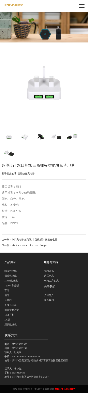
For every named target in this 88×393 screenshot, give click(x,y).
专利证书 (49, 270)
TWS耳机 (9, 314)
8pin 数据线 (10, 270)
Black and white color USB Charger (29, 245)
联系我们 (49, 300)
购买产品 (49, 275)
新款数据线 (10, 324)
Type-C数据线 (11, 285)
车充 (6, 290)
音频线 (8, 300)
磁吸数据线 (10, 275)
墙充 (6, 295)
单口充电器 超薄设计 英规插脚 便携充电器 (34, 239)
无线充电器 (10, 305)
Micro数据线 (11, 280)
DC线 (7, 319)
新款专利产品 (11, 309)
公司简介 (49, 295)
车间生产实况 (51, 280)
